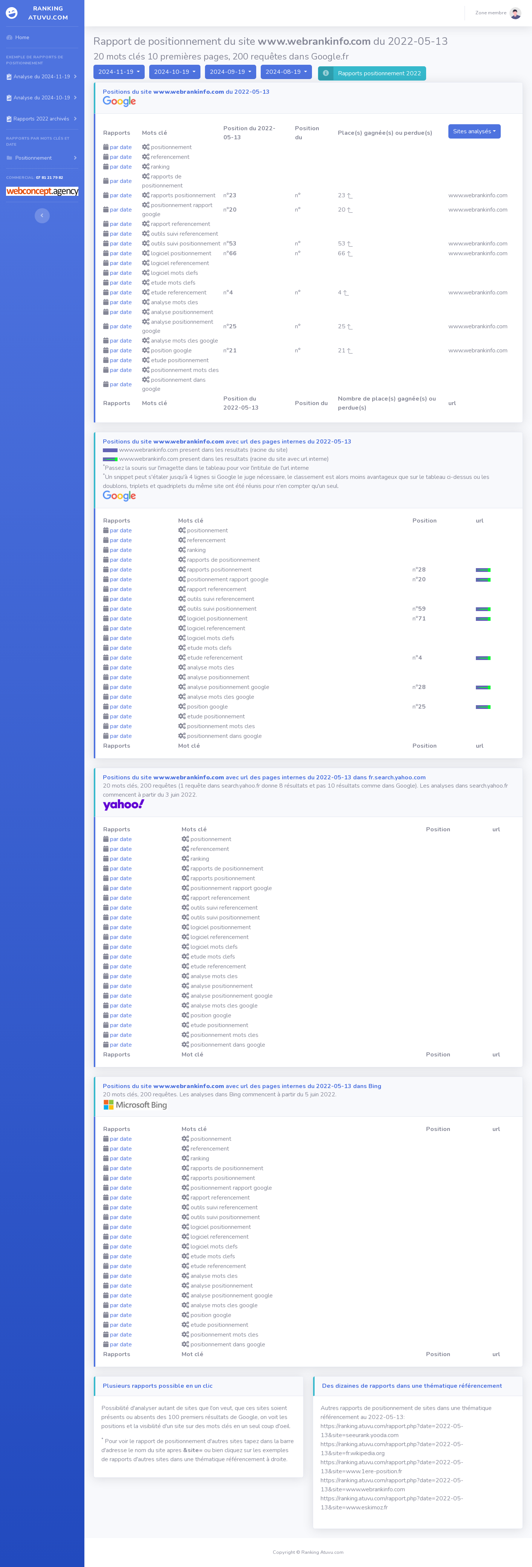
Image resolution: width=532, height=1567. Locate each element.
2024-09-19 (228, 72)
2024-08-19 (284, 72)
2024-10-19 (172, 72)
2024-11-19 (116, 72)
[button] (498, 13)
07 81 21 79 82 (49, 177)
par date (121, 147)
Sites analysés (472, 131)
